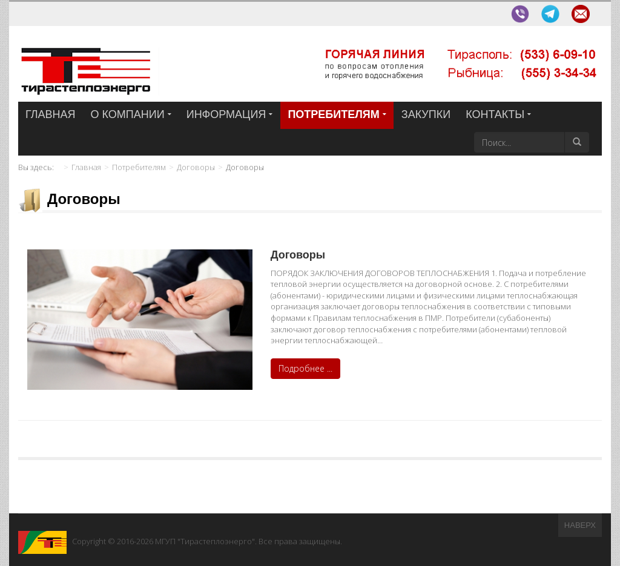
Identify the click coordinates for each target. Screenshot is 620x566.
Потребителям (139, 167)
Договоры (196, 167)
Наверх (580, 525)
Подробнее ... (305, 368)
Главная (86, 167)
